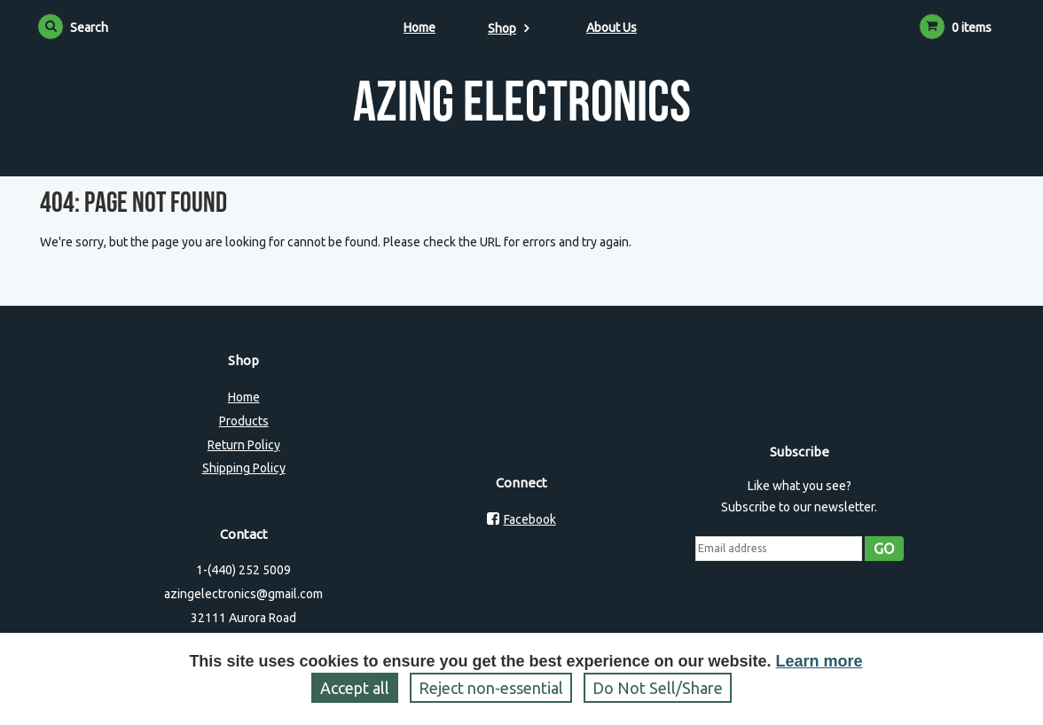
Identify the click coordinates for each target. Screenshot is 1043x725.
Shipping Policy (244, 468)
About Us (611, 27)
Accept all (354, 688)
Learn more (819, 661)
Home (419, 27)
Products (244, 421)
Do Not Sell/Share (657, 688)
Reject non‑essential (491, 688)
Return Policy (244, 445)
